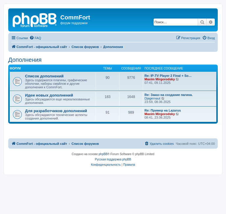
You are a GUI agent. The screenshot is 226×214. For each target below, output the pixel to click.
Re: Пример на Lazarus (162, 110)
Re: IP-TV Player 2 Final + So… (168, 75)
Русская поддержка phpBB (113, 159)
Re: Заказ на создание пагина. (168, 95)
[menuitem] (35, 38)
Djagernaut (152, 98)
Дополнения (24, 60)
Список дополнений (44, 76)
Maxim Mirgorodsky (159, 79)
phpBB (103, 154)
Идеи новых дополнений (49, 95)
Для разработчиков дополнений (56, 111)
